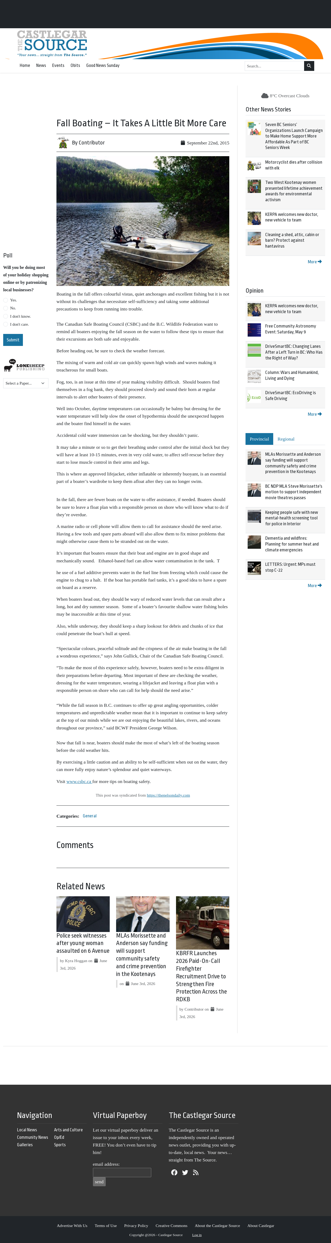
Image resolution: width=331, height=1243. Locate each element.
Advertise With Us (72, 1225)
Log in (197, 1235)
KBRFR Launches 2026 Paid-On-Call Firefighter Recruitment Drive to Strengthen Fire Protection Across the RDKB (201, 976)
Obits (75, 65)
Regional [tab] (286, 439)
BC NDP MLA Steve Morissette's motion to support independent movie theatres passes (293, 492)
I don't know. (20, 316)
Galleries (25, 1144)
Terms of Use (106, 1225)
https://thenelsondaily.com (168, 795)
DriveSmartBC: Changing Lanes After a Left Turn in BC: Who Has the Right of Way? (293, 352)
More (315, 261)
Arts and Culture (68, 1129)
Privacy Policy (136, 1225)
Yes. (13, 300)
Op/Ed (59, 1137)
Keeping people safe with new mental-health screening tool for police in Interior (291, 518)
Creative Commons (171, 1225)
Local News (27, 1129)
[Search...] (275, 66)
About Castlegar (260, 1225)
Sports (60, 1144)
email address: (106, 1164)
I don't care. (19, 324)
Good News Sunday (103, 65)
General (90, 815)
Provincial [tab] (259, 439)
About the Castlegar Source (217, 1225)
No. (13, 308)
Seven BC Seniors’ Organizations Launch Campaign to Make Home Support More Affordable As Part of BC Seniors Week (294, 136)
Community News (32, 1137)
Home (25, 65)
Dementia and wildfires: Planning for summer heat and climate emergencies (292, 544)
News (41, 65)
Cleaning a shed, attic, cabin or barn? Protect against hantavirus (292, 240)
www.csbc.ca (79, 781)
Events (58, 65)
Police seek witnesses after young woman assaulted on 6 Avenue (82, 943)
